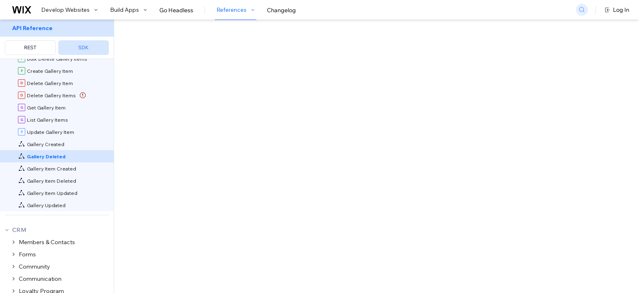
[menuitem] (57, 39)
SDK (83, 47)
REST (30, 47)
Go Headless (176, 10)
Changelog (281, 10)
